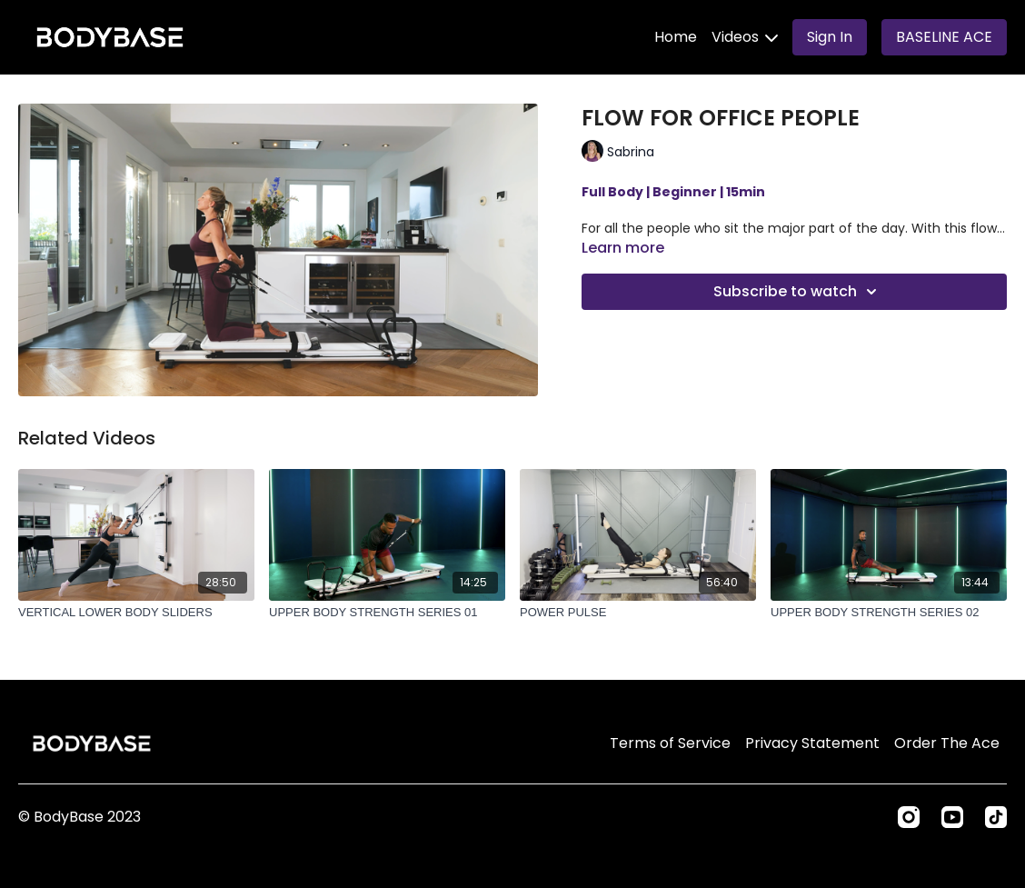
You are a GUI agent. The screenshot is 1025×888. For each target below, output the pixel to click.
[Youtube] (952, 817)
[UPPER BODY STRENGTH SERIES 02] (889, 613)
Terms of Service (670, 743)
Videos (745, 36)
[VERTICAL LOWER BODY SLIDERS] (136, 613)
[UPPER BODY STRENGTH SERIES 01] (387, 613)
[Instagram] (909, 817)
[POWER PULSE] (638, 613)
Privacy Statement (812, 743)
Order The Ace (947, 743)
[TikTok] (996, 817)
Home (675, 36)
